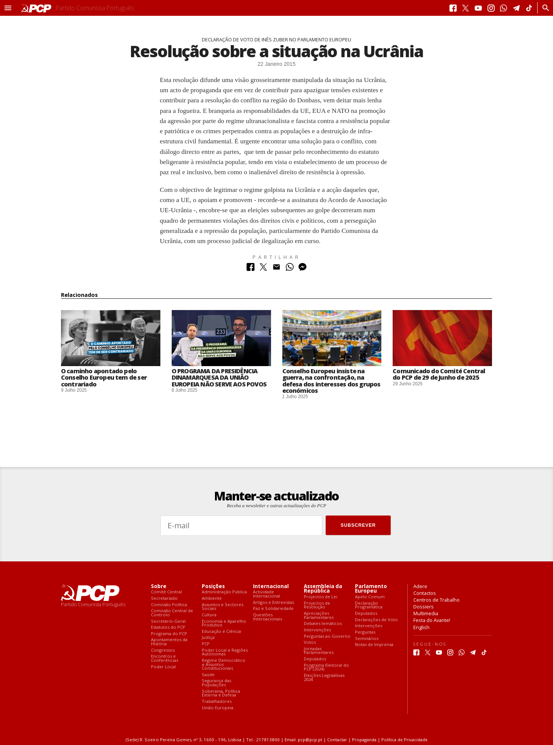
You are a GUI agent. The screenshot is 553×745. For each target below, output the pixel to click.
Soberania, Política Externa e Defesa (221, 693)
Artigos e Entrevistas (273, 603)
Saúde (208, 675)
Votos (310, 642)
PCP (206, 644)
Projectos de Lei (320, 597)
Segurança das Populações (216, 683)
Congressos (163, 650)
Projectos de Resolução (317, 605)
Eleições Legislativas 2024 (324, 677)
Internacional (271, 586)
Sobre (158, 586)
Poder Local (163, 667)
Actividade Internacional (266, 594)
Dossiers (423, 606)
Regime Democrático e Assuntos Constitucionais (223, 664)
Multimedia (425, 613)
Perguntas (365, 632)
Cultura (209, 615)
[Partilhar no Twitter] (263, 269)
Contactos (424, 593)
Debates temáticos (323, 624)
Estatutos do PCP (168, 627)
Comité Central (166, 592)
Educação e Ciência (221, 631)
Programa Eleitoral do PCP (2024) (326, 667)
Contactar (337, 739)
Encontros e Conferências (164, 658)
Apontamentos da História (169, 642)
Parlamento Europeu (371, 589)
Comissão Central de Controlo (172, 613)
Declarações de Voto (376, 620)
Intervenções (317, 630)
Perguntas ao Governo (327, 636)
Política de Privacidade (404, 739)
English (421, 627)
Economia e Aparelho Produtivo (224, 623)
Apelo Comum (370, 597)
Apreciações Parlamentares (319, 615)
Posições (213, 586)
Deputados (315, 659)
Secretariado (164, 598)
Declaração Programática (368, 605)
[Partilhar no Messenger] (302, 269)
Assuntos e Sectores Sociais (222, 607)
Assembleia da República (323, 589)
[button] (8, 8)
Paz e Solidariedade (273, 609)
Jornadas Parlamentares (319, 651)
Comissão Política (169, 605)
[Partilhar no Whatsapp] (290, 269)
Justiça (208, 638)
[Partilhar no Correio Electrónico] (276, 269)
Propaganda (364, 739)
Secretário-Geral (168, 621)
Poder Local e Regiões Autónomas (225, 652)
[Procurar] (543, 8)
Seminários (366, 639)
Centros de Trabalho (436, 600)
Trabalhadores (217, 701)
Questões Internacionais (267, 617)
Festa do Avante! (431, 620)
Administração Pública (224, 592)
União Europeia (217, 708)
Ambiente (212, 598)
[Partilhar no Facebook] (250, 269)
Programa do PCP (169, 634)
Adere (420, 586)
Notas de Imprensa (374, 645)
